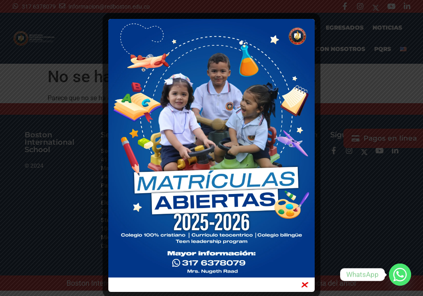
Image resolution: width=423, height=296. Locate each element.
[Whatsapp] (400, 275)
